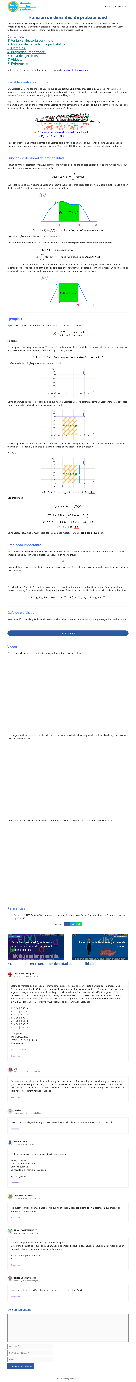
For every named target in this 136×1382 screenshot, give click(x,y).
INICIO (108, 6)
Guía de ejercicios (68, 633)
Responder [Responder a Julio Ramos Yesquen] (15, 1056)
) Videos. (15, 59)
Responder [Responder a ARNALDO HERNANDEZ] (15, 1265)
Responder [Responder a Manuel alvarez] (15, 1183)
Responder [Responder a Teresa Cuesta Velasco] (15, 1296)
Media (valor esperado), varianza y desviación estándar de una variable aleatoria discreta (32, 946)
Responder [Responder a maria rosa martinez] (15, 1217)
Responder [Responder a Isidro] (15, 1097)
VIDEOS (121, 6)
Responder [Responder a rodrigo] (15, 1129)
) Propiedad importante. (27, 52)
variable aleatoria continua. (76, 70)
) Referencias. (19, 63)
